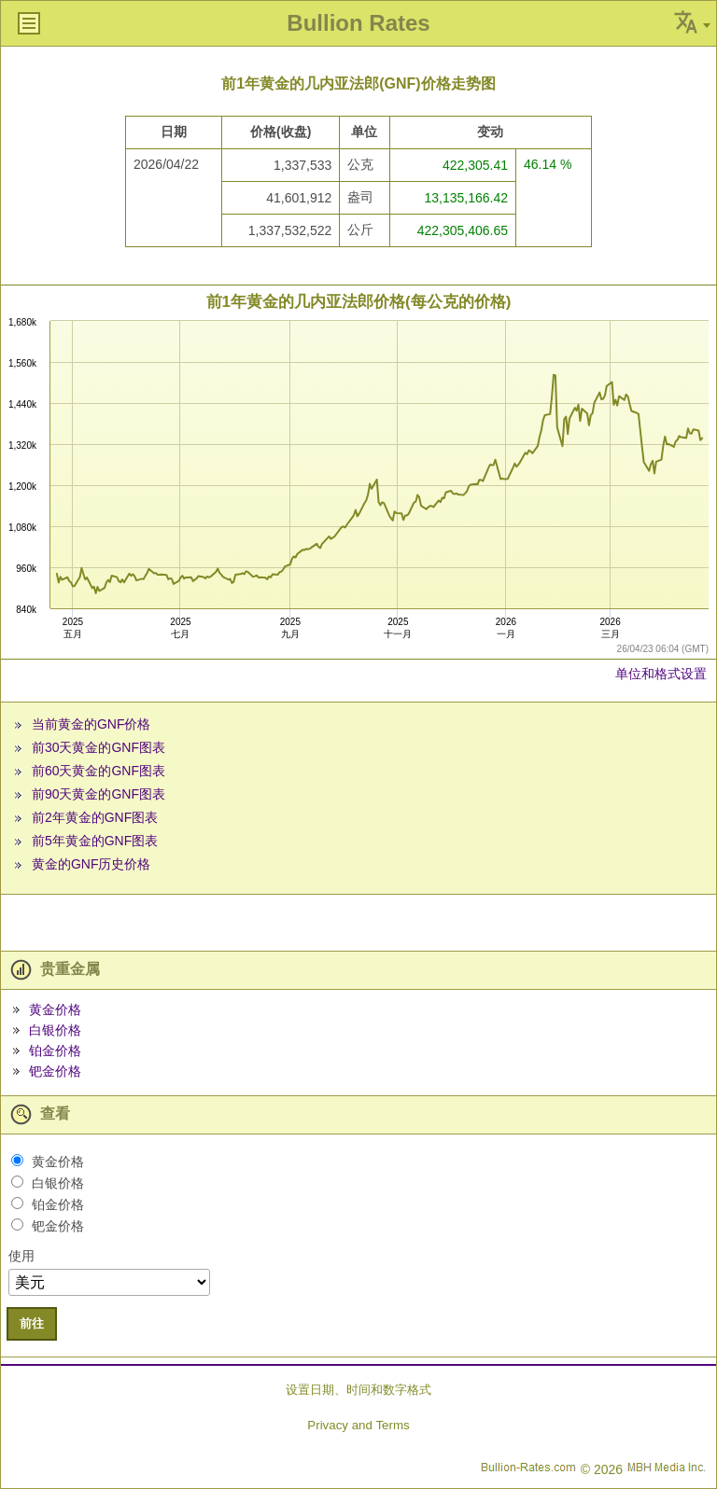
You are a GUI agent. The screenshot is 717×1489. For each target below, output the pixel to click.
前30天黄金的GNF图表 (98, 747)
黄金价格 (55, 1009)
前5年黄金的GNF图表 (95, 840)
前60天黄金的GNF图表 (98, 770)
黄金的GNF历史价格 (91, 863)
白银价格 (55, 1030)
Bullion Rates (358, 22)
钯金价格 (55, 1071)
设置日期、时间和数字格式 (358, 1390)
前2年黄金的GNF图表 (95, 817)
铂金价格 (55, 1050)
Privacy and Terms (358, 1425)
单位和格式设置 (661, 673)
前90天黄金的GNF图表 (98, 793)
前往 (32, 1323)
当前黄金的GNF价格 (91, 724)
